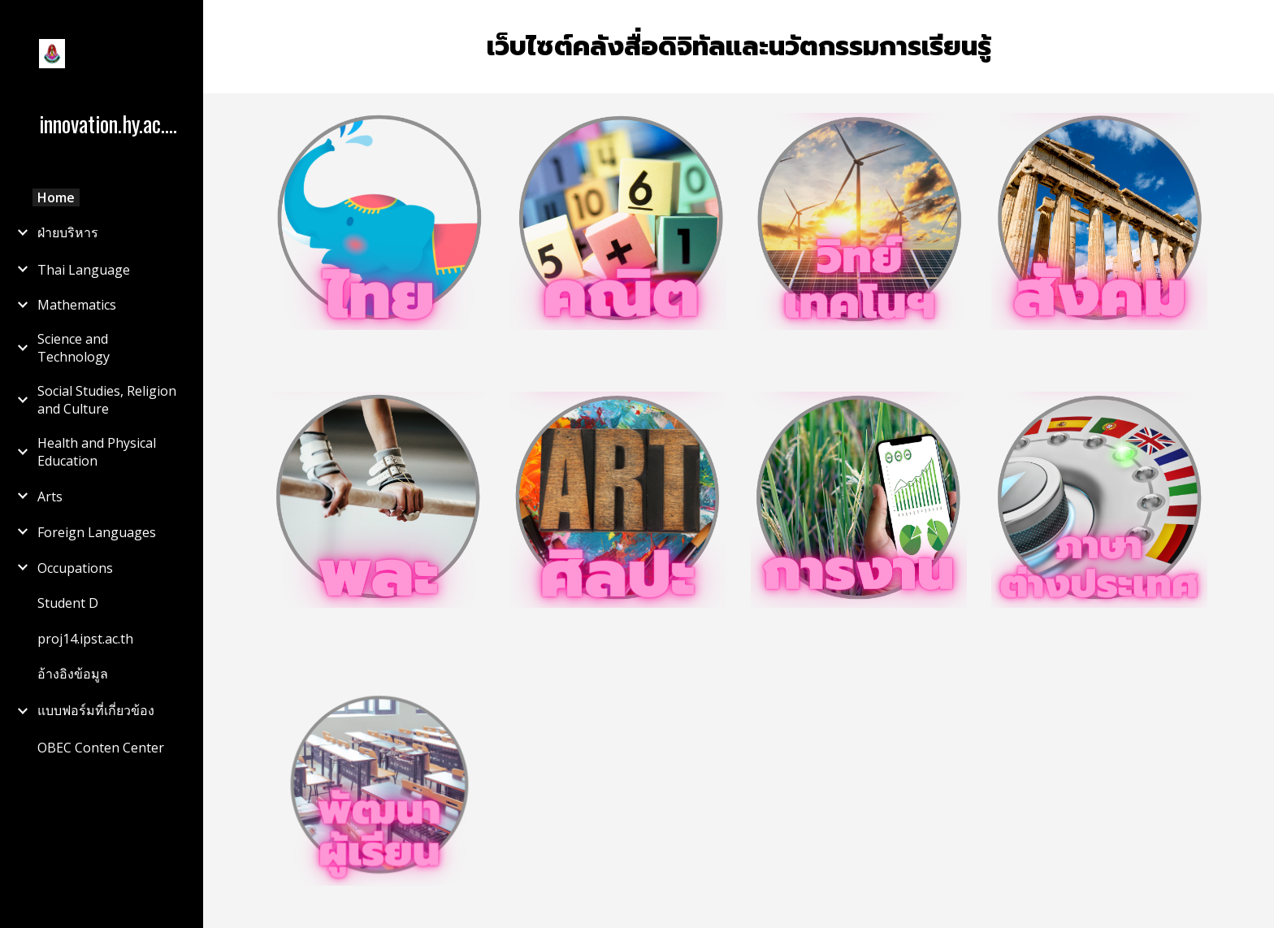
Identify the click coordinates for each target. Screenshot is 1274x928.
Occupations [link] (75, 568)
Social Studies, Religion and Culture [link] (106, 400)
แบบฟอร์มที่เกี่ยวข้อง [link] (95, 710)
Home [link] (56, 197)
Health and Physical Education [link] (96, 452)
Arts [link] (50, 496)
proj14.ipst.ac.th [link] (85, 639)
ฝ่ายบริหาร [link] (67, 232)
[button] (1254, 22)
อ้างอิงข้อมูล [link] (72, 674)
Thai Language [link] (83, 270)
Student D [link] (67, 603)
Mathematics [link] (76, 305)
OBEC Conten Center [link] (100, 748)
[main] (738, 47)
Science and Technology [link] (73, 348)
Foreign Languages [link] (96, 532)
